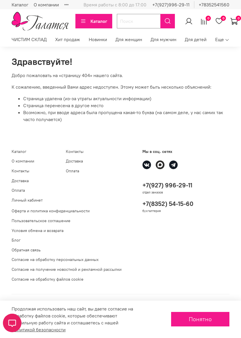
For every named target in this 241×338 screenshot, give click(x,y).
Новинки (98, 39)
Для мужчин (163, 39)
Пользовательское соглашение (41, 220)
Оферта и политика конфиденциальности (51, 210)
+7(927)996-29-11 (171, 5)
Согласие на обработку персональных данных (55, 259)
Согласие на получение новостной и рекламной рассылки (67, 269)
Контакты (20, 170)
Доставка (20, 180)
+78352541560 (214, 5)
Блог (16, 240)
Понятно (200, 319)
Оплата (18, 190)
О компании (46, 5)
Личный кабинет (27, 200)
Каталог (20, 5)
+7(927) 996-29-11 (167, 185)
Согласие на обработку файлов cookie (48, 279)
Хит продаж (67, 39)
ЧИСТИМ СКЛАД (29, 39)
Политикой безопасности (39, 329)
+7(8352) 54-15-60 (167, 204)
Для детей (195, 39)
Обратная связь (26, 250)
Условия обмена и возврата (38, 230)
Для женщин (128, 39)
